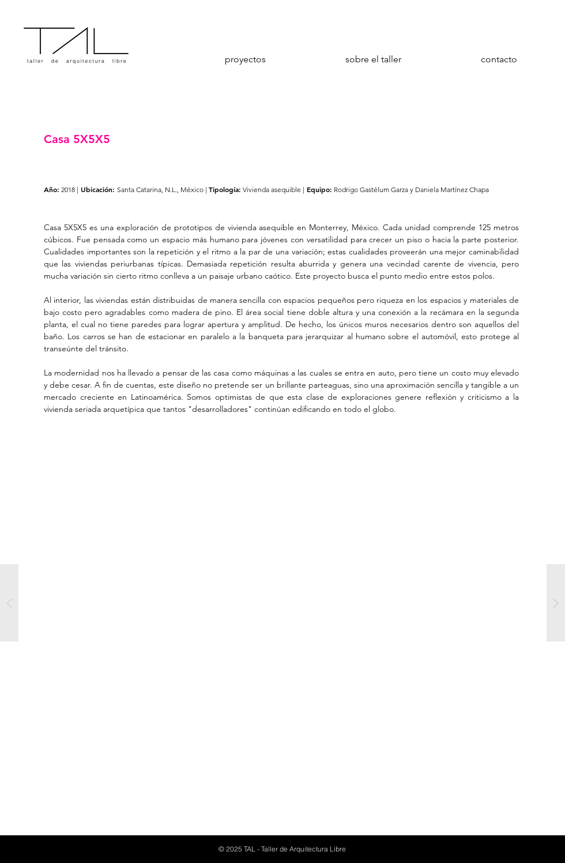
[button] (282, 603)
